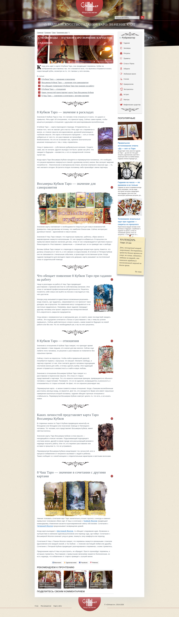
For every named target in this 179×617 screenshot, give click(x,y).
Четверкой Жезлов (45, 526)
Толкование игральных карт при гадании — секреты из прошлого (129, 222)
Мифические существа (130, 104)
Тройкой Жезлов (90, 521)
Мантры (124, 99)
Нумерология (126, 84)
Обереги (125, 68)
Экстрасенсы (126, 89)
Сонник (124, 79)
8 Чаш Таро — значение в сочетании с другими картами (65, 96)
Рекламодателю (46, 606)
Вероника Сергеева (83, 62)
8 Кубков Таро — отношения (54, 89)
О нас (36, 606)
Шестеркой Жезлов (65, 531)
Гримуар (40, 32)
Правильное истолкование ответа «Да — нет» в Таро (128, 146)
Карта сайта (58, 606)
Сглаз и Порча (127, 63)
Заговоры (125, 48)
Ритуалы (125, 53)
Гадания (48, 32)
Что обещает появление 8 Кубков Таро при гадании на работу (68, 86)
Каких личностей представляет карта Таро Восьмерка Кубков (68, 93)
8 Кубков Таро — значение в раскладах (58, 79)
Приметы (125, 58)
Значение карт (62, 32)
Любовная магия (128, 74)
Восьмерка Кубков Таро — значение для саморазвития (65, 83)
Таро (54, 32)
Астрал (124, 94)
